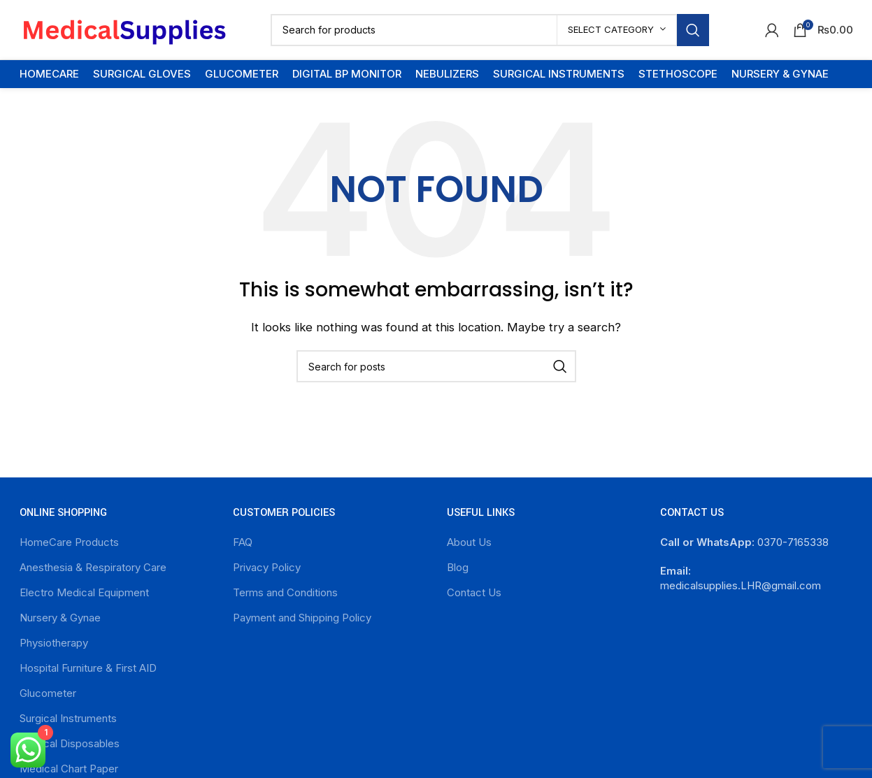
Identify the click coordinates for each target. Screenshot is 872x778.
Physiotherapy (54, 642)
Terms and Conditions (285, 592)
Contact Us (474, 592)
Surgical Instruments (68, 718)
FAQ (242, 542)
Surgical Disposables (70, 743)
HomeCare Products (69, 542)
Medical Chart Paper (69, 768)
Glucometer (48, 693)
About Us (469, 542)
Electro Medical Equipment (84, 592)
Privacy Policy (267, 567)
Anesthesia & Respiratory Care (93, 567)
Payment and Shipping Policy (302, 617)
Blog (458, 567)
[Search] (490, 30)
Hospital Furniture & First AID (88, 668)
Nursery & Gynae (60, 617)
